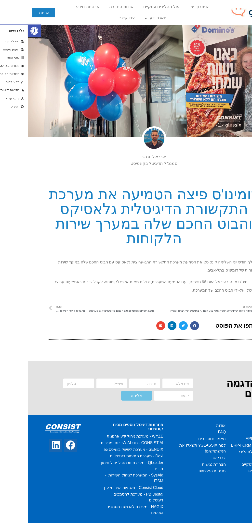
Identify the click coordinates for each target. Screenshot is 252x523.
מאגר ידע (128, 18)
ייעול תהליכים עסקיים (134, 6)
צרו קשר (99, 18)
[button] (15, 12)
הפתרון (172, 7)
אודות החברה (93, 6)
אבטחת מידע (59, 6)
